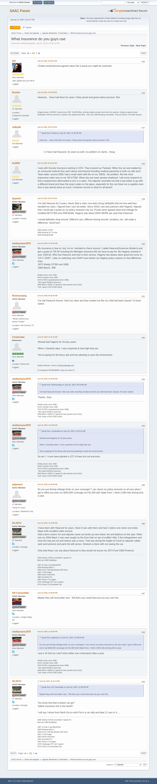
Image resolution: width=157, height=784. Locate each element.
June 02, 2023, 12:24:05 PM (47, 631)
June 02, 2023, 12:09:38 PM (47, 593)
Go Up (13, 753)
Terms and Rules (135, 781)
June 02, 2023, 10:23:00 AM (47, 379)
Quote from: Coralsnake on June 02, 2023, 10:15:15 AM (63, 431)
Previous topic (128, 46)
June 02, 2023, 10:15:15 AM (47, 337)
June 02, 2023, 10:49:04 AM (47, 484)
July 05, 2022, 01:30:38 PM (47, 92)
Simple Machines (27, 781)
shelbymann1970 (21, 243)
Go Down (15, 53)
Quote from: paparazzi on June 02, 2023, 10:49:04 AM (63, 638)
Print (143, 53)
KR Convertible (20, 593)
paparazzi (17, 484)
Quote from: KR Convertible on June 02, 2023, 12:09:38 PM (65, 687)
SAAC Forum (20, 11)
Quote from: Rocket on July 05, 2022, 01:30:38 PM (61, 133)
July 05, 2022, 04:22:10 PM (47, 163)
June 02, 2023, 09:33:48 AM (47, 295)
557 (14, 61)
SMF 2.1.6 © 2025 (14, 781)
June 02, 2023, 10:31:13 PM (50, 681)
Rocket (16, 92)
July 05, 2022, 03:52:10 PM (47, 127)
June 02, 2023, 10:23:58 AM (47, 425)
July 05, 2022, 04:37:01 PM (47, 198)
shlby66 (16, 127)
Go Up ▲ (146, 781)
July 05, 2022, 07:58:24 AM (47, 61)
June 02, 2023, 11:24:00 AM (47, 523)
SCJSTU (16, 523)
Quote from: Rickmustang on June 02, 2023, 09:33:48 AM (64, 385)
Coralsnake (62, 33)
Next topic (141, 46)
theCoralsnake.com (66, 365)
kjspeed (16, 198)
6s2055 (16, 163)
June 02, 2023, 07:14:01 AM (47, 243)
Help (126, 781)
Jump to (110, 765)
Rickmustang (19, 295)
